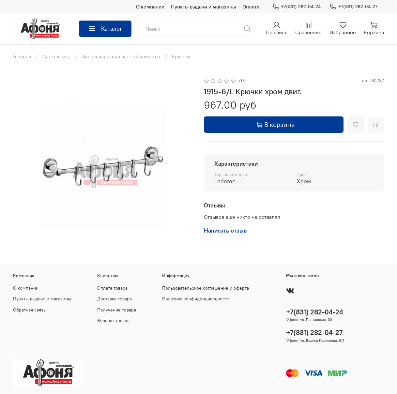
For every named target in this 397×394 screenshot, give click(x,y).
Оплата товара (112, 288)
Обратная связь (29, 310)
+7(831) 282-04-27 (353, 6)
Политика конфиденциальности (195, 299)
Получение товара (116, 310)
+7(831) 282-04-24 (296, 6)
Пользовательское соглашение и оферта (205, 288)
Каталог (105, 29)
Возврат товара (113, 321)
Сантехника (56, 56)
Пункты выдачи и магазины (203, 6)
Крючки (181, 56)
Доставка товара (114, 299)
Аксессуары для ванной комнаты (121, 56)
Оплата (250, 6)
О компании (150, 6)
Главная (22, 56)
